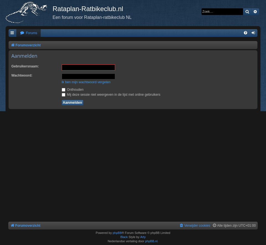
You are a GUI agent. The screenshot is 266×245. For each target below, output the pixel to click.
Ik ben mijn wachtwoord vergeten (86, 82)
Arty (143, 237)
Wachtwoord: (21, 75)
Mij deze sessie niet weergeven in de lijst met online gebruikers (111, 95)
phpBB (117, 232)
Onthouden (73, 90)
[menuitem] (28, 33)
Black (124, 237)
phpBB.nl (151, 241)
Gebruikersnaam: (25, 66)
